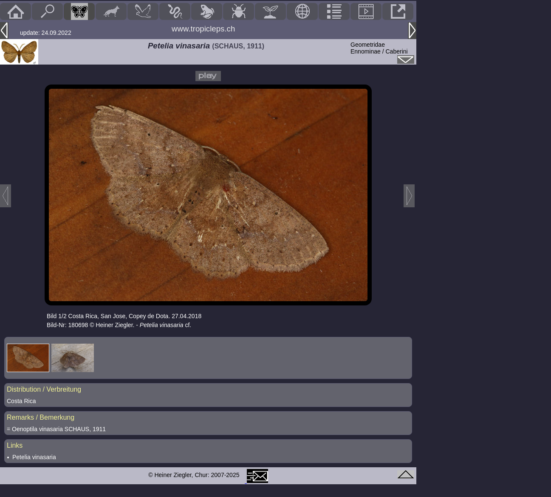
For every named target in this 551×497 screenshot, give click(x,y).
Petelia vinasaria (34, 457)
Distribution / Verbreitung (44, 389)
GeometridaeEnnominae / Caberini (379, 48)
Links (15, 445)
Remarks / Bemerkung (40, 417)
